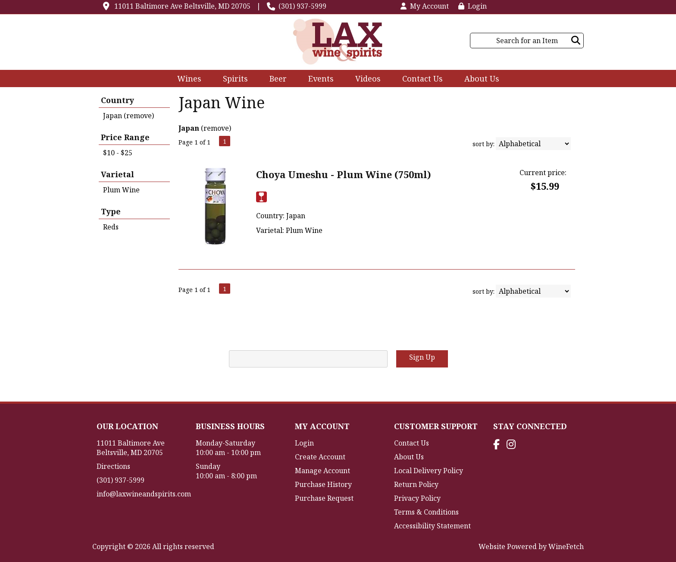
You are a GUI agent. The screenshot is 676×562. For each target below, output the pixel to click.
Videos (365, 79)
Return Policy (416, 484)
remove (216, 128)
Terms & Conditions (426, 512)
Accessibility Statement (432, 526)
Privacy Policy (417, 498)
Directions (113, 466)
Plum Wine (121, 190)
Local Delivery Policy (428, 470)
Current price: (543, 172)
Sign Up (422, 357)
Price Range (125, 137)
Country (117, 100)
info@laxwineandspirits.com (144, 494)
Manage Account (322, 470)
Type (111, 211)
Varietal (117, 174)
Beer (275, 79)
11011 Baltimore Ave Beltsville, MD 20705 (182, 6)
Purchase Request (324, 498)
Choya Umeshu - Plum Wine (343, 174)
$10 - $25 (117, 152)
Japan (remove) (128, 115)
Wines (186, 79)
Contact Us (422, 78)
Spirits (232, 79)
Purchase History (323, 484)
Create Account (320, 457)
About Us (479, 79)
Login (472, 6)
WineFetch (566, 546)
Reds (111, 227)
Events (321, 78)
